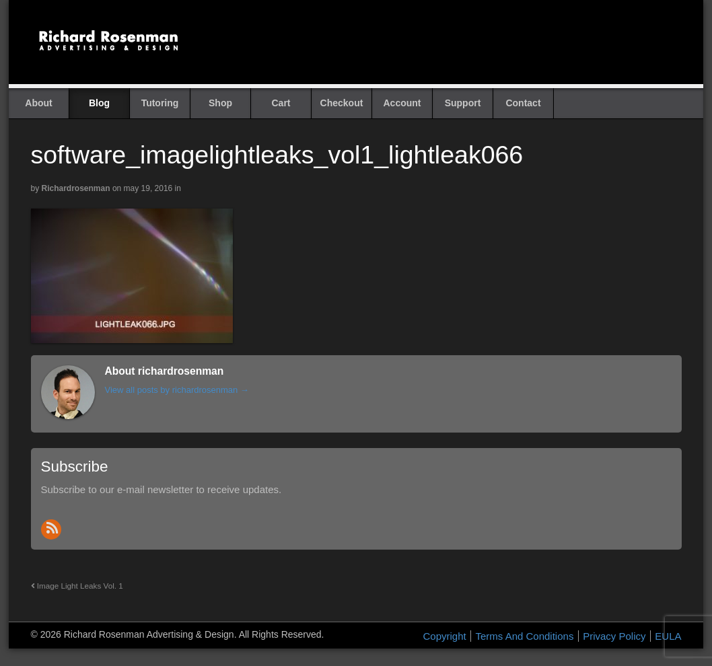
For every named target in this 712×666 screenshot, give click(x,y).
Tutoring (160, 103)
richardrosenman (76, 188)
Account (402, 103)
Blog (99, 103)
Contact (522, 103)
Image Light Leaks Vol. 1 (77, 585)
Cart (280, 103)
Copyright (444, 636)
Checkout (341, 103)
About (38, 103)
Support (463, 103)
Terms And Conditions (524, 636)
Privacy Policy (614, 636)
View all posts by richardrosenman (177, 390)
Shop (220, 103)
